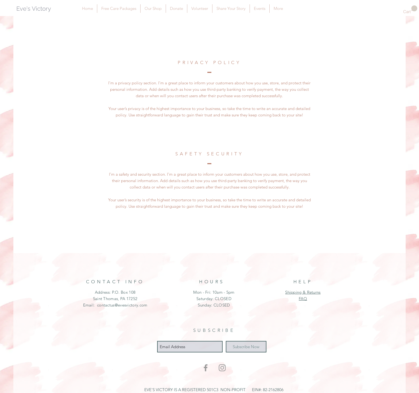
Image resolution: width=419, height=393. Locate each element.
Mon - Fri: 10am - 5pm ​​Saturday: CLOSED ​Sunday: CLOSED (213, 299)
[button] (410, 9)
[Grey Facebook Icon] (205, 367)
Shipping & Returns (302, 292)
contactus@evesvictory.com (122, 305)
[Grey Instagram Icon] (222, 367)
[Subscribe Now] (246, 346)
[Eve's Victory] (40, 8)
